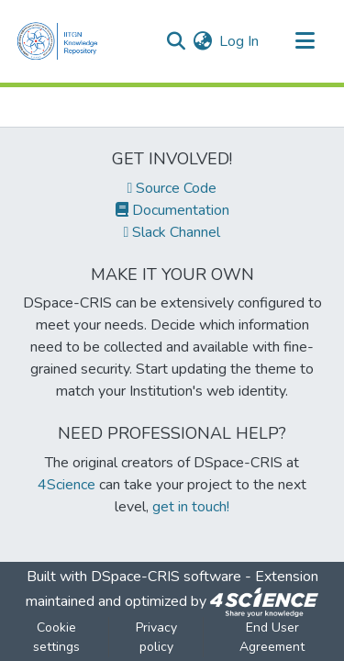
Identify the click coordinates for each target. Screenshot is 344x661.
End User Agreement (272, 637)
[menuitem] (202, 41)
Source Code (172, 188)
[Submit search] (175, 41)
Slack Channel (172, 232)
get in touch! (190, 507)
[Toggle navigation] (304, 41)
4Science (66, 485)
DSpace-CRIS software (166, 576)
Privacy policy (156, 637)
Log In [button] (240, 41)
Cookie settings (56, 637)
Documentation (172, 210)
